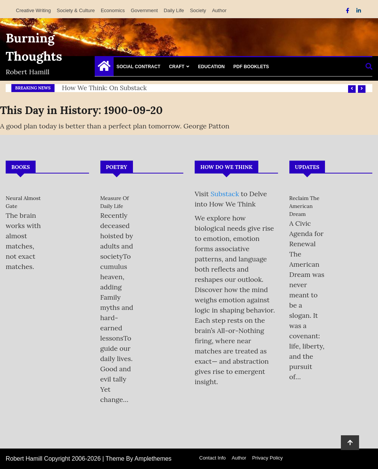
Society (198, 10)
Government (144, 10)
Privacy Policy (267, 458)
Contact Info (212, 458)
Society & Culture (76, 10)
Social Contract (139, 66)
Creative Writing (33, 10)
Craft (176, 66)
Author (219, 10)
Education (211, 66)
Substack (225, 193)
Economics (113, 10)
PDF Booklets (251, 66)
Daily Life (174, 10)
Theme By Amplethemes (139, 458)
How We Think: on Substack (104, 88)
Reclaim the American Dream (304, 206)
